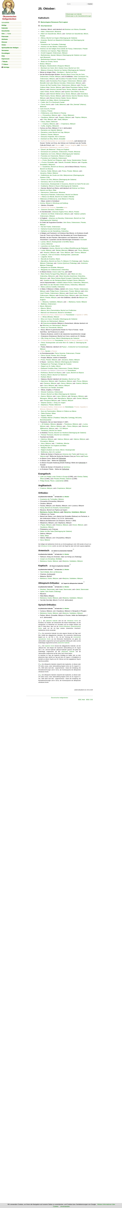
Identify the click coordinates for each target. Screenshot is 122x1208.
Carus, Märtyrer (49, 385)
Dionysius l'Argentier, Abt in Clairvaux (53, 136)
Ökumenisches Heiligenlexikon (59, 697)
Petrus (78, 456)
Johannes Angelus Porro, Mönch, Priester (65, 212)
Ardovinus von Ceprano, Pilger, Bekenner (54, 51)
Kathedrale (62, 458)
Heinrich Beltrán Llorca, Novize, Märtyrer (63, 94)
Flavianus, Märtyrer (50, 383)
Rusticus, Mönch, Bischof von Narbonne (54, 375)
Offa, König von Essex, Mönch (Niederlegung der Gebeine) (60, 338)
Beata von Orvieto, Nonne (49, 61)
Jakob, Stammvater (82, 589)
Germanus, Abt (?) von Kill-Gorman (52, 182)
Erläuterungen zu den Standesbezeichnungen (78, 16)
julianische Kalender (52, 620)
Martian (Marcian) (61, 250)
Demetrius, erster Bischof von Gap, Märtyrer (55, 132)
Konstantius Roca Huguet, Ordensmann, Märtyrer (66, 81)
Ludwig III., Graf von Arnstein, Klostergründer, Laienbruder (60, 255)
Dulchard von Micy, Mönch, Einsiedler (53, 139)
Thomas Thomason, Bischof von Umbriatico (55, 435)
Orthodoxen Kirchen (46, 546)
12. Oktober (65, 496)
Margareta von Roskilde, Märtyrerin (52, 267)
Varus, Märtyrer (46, 443)
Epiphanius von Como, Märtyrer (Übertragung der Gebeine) (60, 154)
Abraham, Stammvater (47, 589)
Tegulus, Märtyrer (46, 415)
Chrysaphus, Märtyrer (47, 441)
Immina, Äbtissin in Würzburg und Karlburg (54, 203)
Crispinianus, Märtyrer (68, 124)
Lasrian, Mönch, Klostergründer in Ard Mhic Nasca (57, 242)
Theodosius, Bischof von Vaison (51, 430)
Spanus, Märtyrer (46, 396)
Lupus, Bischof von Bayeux (75, 372)
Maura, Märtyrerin (46, 306)
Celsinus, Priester (46, 111)
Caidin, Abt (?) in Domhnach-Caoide (52, 102)
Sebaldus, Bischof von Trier (71, 379)
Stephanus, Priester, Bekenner (51, 405)
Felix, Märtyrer (48, 119)
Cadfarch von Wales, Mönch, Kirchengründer (54, 100)
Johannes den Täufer (69, 454)
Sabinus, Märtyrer (63, 439)
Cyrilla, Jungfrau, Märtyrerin (50, 126)
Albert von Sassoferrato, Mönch (51, 34)
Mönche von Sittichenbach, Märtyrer (52, 321)
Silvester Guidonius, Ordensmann (52, 392)
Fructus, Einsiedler (48, 162)
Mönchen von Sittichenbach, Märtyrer (55, 325)
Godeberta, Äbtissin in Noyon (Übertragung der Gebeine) (59, 186)
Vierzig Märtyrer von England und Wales (53, 445)
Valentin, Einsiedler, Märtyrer (67, 162)
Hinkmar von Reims (78, 188)
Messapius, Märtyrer (46, 398)
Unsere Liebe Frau (58, 272)
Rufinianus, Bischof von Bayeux (51, 372)
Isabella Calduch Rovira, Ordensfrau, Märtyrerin (72, 282)
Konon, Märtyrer (78, 525)
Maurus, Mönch (46, 308)
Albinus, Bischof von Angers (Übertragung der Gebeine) (59, 38)
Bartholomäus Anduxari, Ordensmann (53, 59)
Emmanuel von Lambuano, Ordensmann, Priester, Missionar (60, 152)
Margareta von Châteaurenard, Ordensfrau (55, 269)
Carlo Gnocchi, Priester (47, 109)
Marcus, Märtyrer (56, 426)
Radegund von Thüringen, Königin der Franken (56, 364)
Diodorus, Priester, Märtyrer (50, 134)
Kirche (50, 454)
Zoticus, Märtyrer (66, 383)
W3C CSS (89, 699)
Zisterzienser (47, 323)
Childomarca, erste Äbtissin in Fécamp (53, 113)
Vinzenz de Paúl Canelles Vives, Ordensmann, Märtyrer (58, 85)
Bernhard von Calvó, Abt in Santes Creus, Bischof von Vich (60, 68)
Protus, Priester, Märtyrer (70, 171)
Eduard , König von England (55, 149)
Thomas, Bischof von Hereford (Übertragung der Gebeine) (67, 433)
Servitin (47, 351)
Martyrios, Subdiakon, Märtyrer (53, 302)
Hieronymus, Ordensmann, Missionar (53, 192)
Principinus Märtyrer (50, 400)
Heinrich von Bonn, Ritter (48, 190)
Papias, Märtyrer (46, 525)
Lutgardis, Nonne (46, 257)
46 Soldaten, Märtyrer (49, 424)
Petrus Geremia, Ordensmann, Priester (67, 353)
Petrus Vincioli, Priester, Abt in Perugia (53, 355)
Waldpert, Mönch (46, 448)
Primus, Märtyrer (82, 381)
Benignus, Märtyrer (77, 396)
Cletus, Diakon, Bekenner (49, 121)
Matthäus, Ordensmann (48, 304)
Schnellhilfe (5, 22)
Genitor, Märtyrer (82, 398)
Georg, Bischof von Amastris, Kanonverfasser (55, 508)
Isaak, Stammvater (65, 589)
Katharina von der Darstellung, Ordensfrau (55, 231)
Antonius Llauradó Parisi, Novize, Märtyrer (63, 89)
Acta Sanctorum (46, 26)
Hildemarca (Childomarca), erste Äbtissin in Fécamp (57, 199)
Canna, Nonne (45, 104)
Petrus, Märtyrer (72, 426)
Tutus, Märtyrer (65, 252)
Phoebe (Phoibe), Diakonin (63, 479)
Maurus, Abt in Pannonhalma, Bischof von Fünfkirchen (58, 310)
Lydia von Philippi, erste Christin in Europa (54, 476)
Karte (9, 33)
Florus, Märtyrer (83, 250)
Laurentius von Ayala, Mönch (50, 246)
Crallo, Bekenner (60, 104)
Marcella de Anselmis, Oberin (50, 259)
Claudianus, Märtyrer (48, 117)
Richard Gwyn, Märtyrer (67, 295)
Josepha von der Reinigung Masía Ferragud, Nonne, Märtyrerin (64, 280)
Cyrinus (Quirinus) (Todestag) (67, 263)
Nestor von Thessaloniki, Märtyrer (52, 327)
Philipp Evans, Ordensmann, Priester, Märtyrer (65, 291)
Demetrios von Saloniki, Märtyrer (51, 130)
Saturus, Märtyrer (64, 385)
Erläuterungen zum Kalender (74, 14)
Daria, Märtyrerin (68, 115)
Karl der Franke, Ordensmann (50, 227)
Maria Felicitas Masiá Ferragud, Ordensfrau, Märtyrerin (69, 278)
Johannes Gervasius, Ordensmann (52, 209)
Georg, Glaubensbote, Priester (77, 160)
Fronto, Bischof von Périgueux (52, 160)
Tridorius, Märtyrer (67, 400)
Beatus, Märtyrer (45, 64)
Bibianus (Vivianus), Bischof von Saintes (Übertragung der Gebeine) (63, 70)
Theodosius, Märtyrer (71, 424)
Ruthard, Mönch (46, 377)
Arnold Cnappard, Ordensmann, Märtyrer (54, 53)
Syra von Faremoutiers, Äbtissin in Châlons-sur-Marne (58, 411)
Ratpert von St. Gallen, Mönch (51, 366)
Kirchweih (83, 239)
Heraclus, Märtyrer (50, 252)
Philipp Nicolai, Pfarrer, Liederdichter (52, 481)
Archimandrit (51, 574)
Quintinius (67, 467)
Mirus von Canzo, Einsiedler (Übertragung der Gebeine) (59, 319)
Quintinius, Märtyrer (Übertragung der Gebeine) (63, 362)
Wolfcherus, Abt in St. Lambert (51, 452)
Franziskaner (70, 315)
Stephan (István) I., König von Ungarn (53, 403)
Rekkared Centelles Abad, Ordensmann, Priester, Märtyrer (60, 368)
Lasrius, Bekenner (47, 244)
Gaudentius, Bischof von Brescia (53, 166)
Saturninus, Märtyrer (47, 381)
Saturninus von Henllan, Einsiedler (52, 387)
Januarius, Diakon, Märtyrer (49, 173)
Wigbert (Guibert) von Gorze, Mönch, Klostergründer (58, 450)
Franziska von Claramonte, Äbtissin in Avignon (56, 156)
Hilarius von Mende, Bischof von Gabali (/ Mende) (58, 197)
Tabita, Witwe (44, 536)
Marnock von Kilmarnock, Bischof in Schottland (56, 312)
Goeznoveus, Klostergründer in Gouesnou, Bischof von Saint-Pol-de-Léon (65, 184)
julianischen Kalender (63, 642)
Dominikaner (72, 370)
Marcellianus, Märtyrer (65, 398)
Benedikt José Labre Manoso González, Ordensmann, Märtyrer (60, 83)
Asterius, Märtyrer (82, 383)
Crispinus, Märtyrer (49, 124)
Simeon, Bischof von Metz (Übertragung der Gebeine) (58, 394)
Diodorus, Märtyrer (62, 525)
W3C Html (81, 699)
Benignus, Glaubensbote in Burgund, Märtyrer (55, 66)
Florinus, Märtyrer (80, 252)
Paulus (86, 456)
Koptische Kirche (49, 646)
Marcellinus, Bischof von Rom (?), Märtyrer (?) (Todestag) (59, 261)
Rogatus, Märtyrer (65, 117)
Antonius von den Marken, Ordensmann (54, 46)
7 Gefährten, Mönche (62, 443)
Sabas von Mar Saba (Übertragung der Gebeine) (56, 531)
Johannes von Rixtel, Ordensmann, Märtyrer (55, 214)
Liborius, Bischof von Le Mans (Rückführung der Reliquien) (68, 248)
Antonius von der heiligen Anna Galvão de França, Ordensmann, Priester (64, 49)
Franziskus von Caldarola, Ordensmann (54, 158)
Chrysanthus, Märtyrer (50, 115)
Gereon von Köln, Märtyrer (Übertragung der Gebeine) (58, 179)
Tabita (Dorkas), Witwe (48, 413)
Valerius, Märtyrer (79, 439)
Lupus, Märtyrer (62, 396)
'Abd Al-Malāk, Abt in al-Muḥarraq (51, 572)
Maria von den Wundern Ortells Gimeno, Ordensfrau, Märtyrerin (64, 285)
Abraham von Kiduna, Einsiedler (75, 29)
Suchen (90, 4)
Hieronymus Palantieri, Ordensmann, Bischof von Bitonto (59, 194)
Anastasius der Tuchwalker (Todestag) (53, 44)
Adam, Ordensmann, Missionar (51, 31)
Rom (58, 628)
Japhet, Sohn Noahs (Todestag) (50, 591)
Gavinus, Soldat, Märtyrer (49, 171)
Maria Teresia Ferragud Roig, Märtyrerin (54, 274)
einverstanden (65, 1206)
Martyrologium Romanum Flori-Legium (54, 22)
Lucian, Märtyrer (46, 250)
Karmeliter (59, 207)
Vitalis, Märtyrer (63, 119)
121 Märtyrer (64, 428)
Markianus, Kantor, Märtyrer (78, 302)
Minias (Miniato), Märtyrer (51, 317)
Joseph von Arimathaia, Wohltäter (51, 559)
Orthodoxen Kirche (72, 620)
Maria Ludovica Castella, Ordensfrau (53, 287)
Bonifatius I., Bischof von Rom (67, 72)
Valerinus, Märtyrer (47, 439)
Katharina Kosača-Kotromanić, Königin (53, 229)
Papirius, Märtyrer (81, 117)
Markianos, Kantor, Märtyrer (49, 598)
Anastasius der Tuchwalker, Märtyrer (52, 499)
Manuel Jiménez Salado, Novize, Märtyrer (63, 98)
